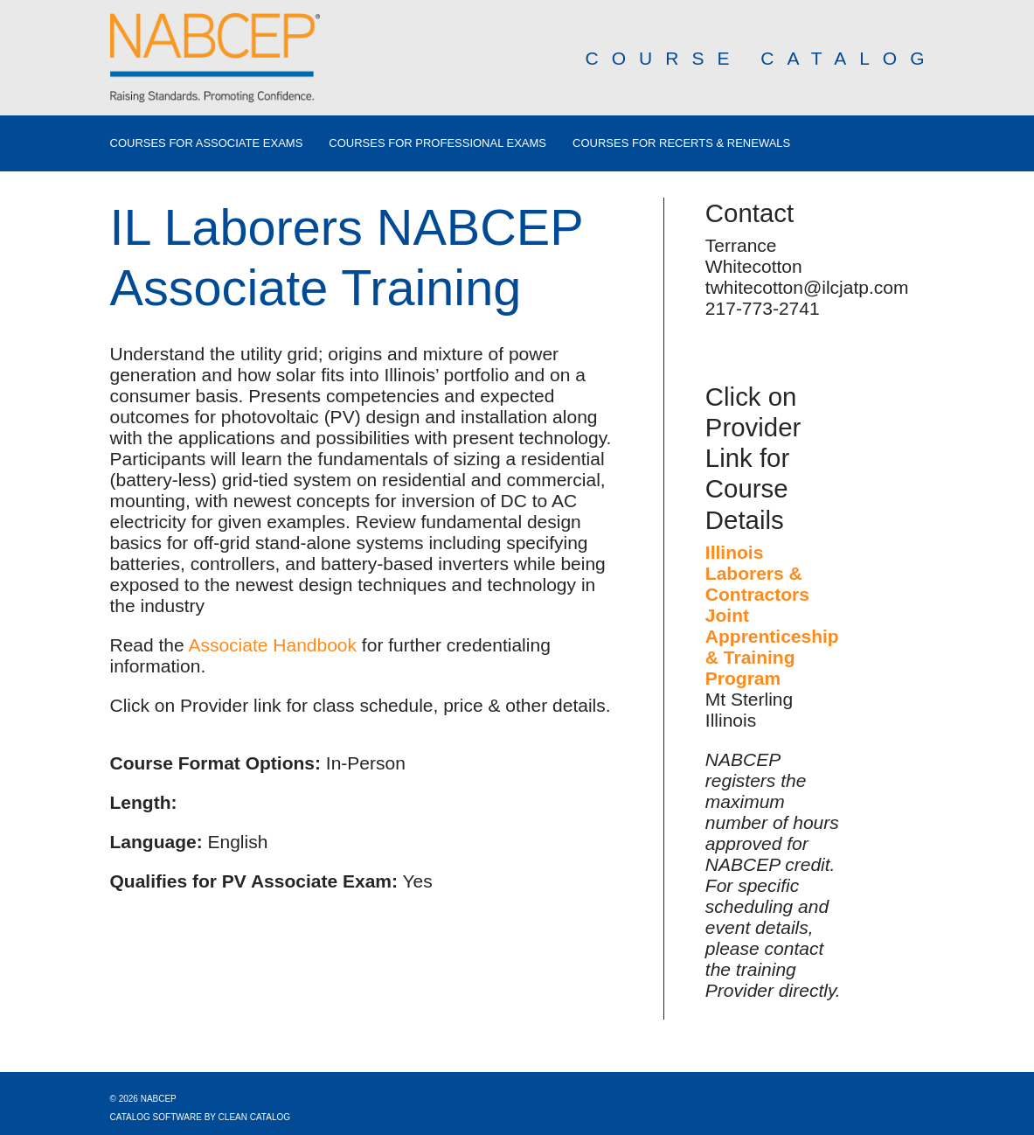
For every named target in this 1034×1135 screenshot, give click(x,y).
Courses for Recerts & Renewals (681, 143)
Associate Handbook (272, 645)
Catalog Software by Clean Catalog (200, 1117)
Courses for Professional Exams (437, 143)
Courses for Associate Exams (206, 143)
